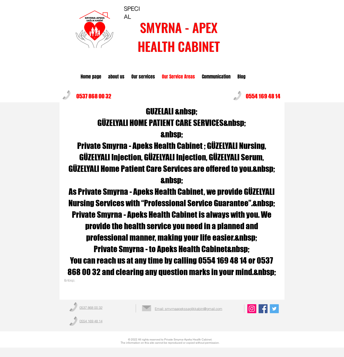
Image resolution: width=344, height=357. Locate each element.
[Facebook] (263, 308)
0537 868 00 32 (93, 96)
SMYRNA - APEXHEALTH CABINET (179, 37)
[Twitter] (274, 308)
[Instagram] (251, 308)
